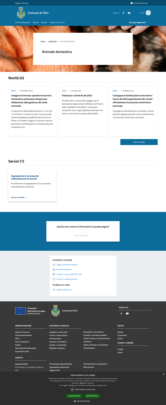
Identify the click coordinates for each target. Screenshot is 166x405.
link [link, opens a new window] (105, 385)
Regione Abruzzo (21, 3)
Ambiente (87, 341)
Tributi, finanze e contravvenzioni (96, 338)
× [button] (163, 374)
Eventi (120, 352)
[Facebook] (121, 12)
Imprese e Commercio (58, 341)
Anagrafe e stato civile (58, 332)
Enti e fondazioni (22, 341)
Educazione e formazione (93, 332)
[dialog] (83, 388)
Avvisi (13, 91)
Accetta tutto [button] (74, 396)
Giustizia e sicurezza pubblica (95, 335)
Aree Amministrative (23, 335)
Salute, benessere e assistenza (95, 344)
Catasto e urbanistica (57, 345)
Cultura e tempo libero (58, 335)
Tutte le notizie (139, 142)
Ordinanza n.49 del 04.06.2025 (77, 95)
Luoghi (120, 349)
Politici (18, 345)
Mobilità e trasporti (57, 348)
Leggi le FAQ (54, 370)
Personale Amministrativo (25, 348)
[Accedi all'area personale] (139, 3)
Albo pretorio (88, 367)
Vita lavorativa (55, 338)
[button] (83, 401)
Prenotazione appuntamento (60, 363)
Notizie (120, 332)
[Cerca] (148, 13)
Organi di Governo (22, 332)
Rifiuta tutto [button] (92, 396)
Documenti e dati (22, 351)
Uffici (17, 338)
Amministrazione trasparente (95, 363)
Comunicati (122, 335)
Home (43, 41)
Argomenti (53, 41)
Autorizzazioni (89, 348)
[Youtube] (127, 12)
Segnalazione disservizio (59, 367)
